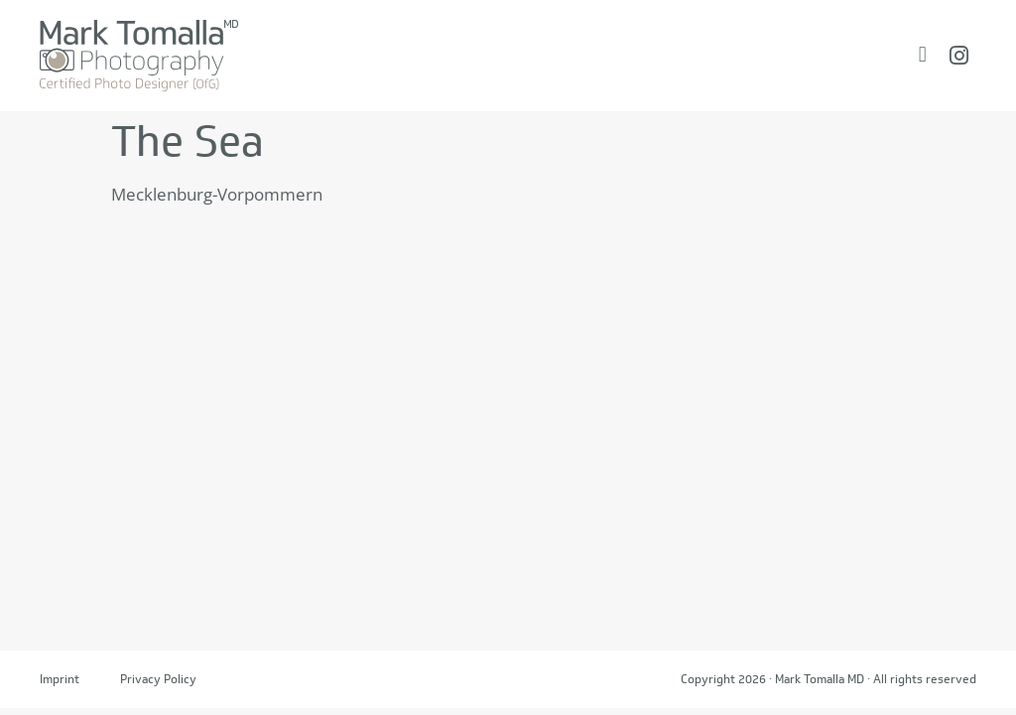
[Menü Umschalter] (923, 55)
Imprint (59, 678)
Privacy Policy (158, 678)
